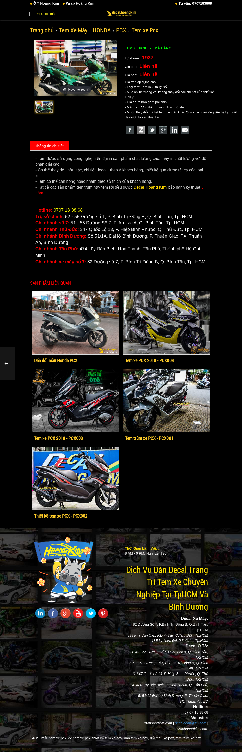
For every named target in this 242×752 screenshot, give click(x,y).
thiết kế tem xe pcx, (107, 738)
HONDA (102, 30)
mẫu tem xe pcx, (54, 738)
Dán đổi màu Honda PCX (55, 360)
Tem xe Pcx (145, 30)
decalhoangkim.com (190, 723)
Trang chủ (42, 30)
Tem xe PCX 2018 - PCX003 (58, 438)
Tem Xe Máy (73, 30)
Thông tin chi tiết (49, 146)
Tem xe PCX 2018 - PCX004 (149, 360)
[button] (28, 13)
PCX (121, 30)
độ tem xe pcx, (79, 738)
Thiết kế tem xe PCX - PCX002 (60, 516)
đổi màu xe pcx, (162, 738)
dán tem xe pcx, (136, 738)
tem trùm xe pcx (188, 738)
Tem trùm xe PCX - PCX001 (149, 438)
